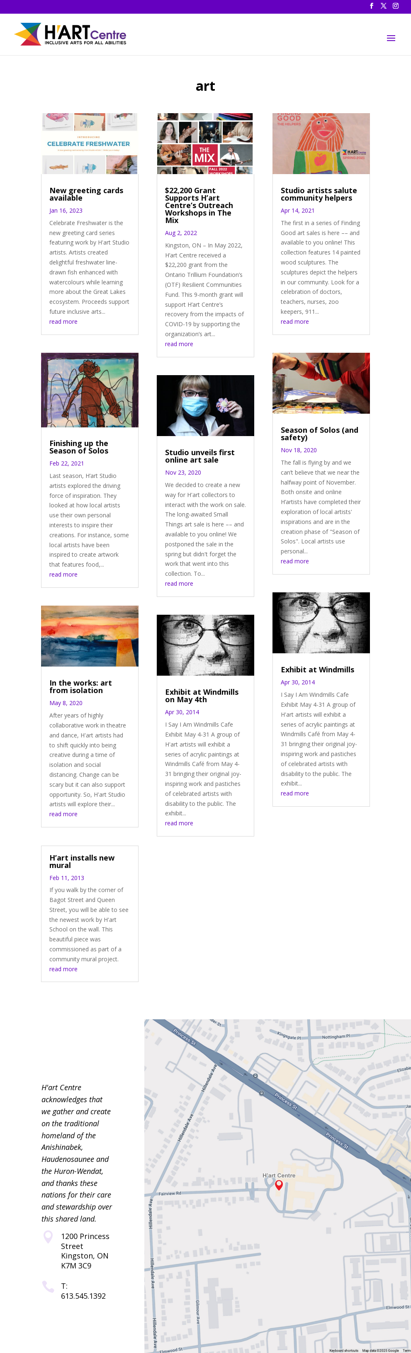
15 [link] (89, 418)
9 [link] (101, 409)
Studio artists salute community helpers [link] (319, 194)
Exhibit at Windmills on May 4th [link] (201, 695)
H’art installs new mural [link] (81, 861)
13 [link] (130, 409)
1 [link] (45, 409)
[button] (372, 8)
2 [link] (52, 409)
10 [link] (108, 409)
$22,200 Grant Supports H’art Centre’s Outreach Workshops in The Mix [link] (199, 205)
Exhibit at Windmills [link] (317, 669)
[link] (72, 33)
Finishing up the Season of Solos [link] (78, 447)
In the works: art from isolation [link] (80, 686)
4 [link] (66, 409)
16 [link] (96, 418)
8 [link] (94, 409)
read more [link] (63, 321)
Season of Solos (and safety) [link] (319, 433)
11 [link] (115, 409)
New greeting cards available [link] (86, 194)
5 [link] (73, 409)
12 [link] (123, 409)
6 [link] (80, 409)
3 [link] (59, 409)
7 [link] (87, 409)
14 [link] (82, 418)
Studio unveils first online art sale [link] (200, 456)
